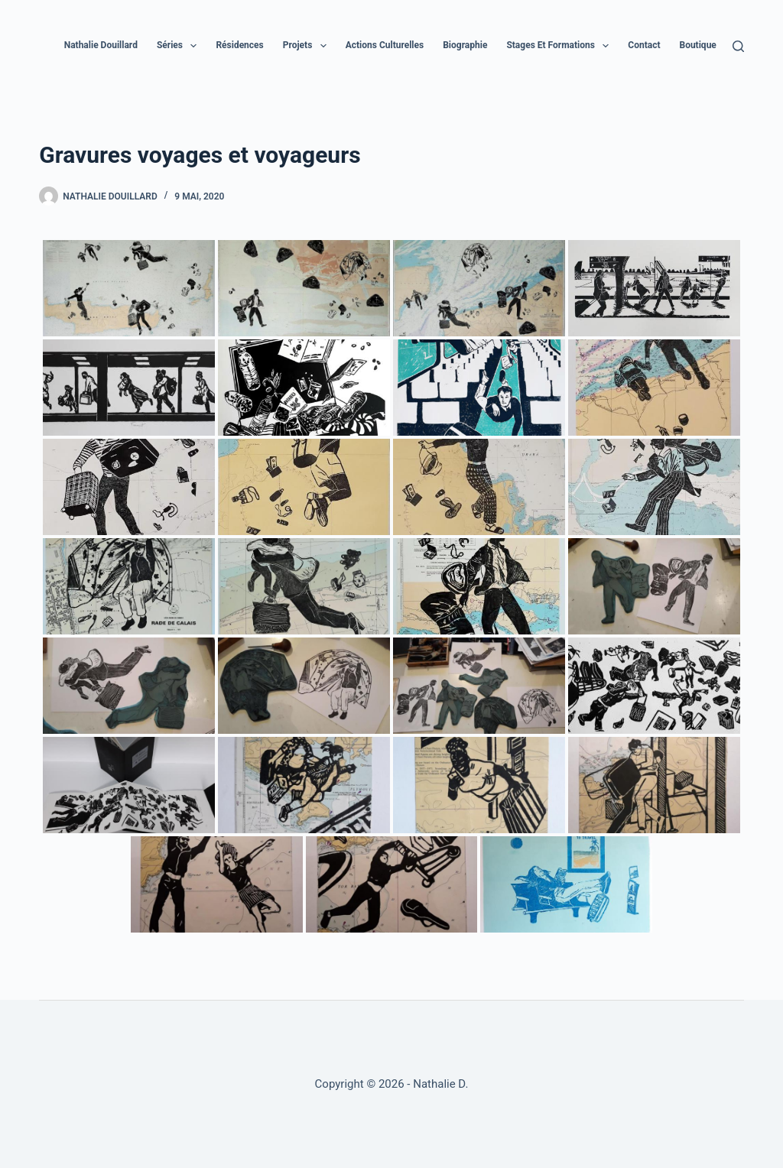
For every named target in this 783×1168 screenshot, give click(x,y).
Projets (308, 46)
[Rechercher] (738, 46)
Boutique (707, 46)
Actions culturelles (385, 45)
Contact (644, 45)
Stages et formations (560, 46)
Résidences (239, 45)
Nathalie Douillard (101, 45)
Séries (180, 46)
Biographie (465, 45)
